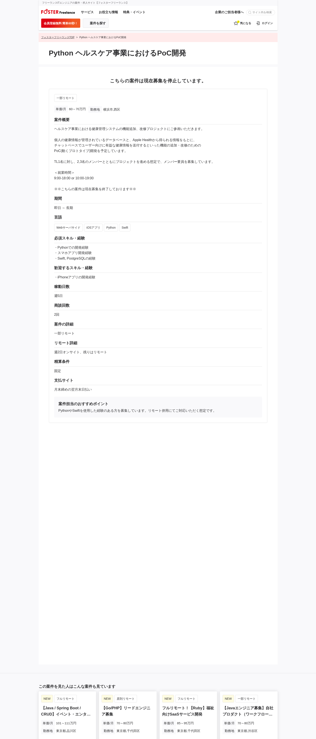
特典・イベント (134, 12)
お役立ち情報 (108, 12)
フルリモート (65, 698)
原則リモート (126, 698)
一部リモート (65, 98)
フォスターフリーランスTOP (57, 37)
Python (111, 227)
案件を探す (98, 23)
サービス (87, 12)
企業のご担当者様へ (229, 12)
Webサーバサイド (69, 227)
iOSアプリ (93, 227)
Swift (125, 227)
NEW (47, 698)
